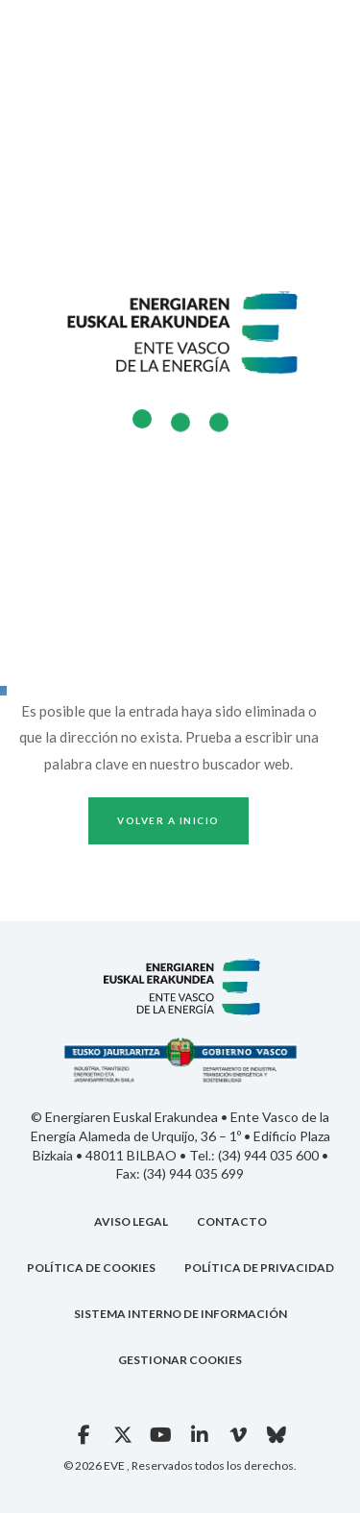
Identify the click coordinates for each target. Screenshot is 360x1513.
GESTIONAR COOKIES (180, 1360)
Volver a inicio (168, 820)
